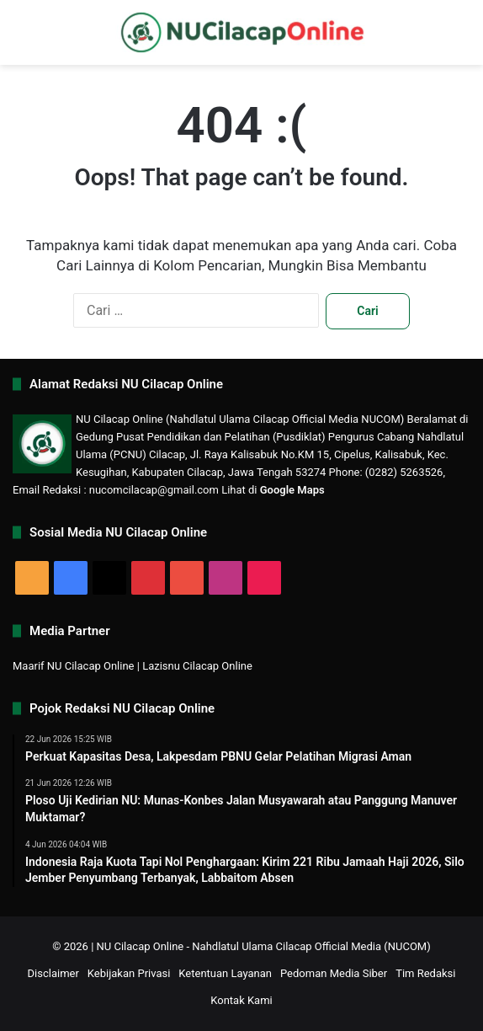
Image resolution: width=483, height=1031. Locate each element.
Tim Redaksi (425, 973)
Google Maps (292, 489)
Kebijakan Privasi (129, 973)
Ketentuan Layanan (225, 973)
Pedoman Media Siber (333, 973)
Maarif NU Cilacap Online (74, 666)
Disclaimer (53, 973)
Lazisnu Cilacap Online (197, 666)
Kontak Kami (241, 1000)
